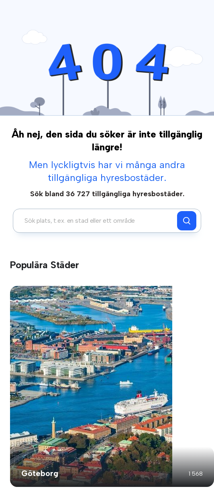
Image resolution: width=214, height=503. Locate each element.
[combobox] (97, 221)
